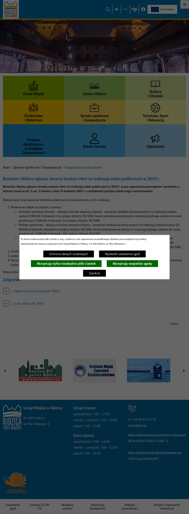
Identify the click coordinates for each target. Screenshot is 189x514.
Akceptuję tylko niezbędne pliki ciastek (66, 263)
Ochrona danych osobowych (68, 254)
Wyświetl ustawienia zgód (122, 254)
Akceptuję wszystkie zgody (132, 263)
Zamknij (94, 273)
